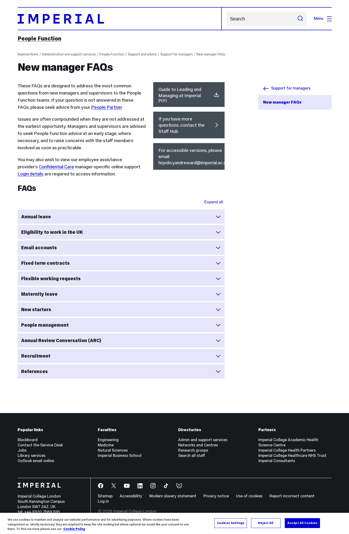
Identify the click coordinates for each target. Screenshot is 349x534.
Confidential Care (56, 167)
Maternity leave (121, 294)
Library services (31, 455)
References (121, 371)
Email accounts (121, 247)
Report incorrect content (292, 496)
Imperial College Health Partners (287, 450)
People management (121, 325)
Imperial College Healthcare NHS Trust (292, 455)
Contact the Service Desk (40, 445)
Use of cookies (249, 496)
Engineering (108, 439)
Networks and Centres (198, 445)
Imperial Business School (120, 455)
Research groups (193, 450)
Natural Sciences (113, 450)
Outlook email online (36, 460)
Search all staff (191, 455)
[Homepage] (120, 18)
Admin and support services (202, 439)
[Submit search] (300, 18)
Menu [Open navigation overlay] (323, 18)
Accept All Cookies (302, 523)
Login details (31, 174)
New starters (121, 309)
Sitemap (105, 496)
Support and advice (142, 54)
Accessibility (131, 496)
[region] (174, 523)
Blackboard (28, 439)
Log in (103, 501)
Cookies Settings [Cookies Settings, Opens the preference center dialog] (230, 523)
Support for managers (176, 54)
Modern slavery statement (172, 496)
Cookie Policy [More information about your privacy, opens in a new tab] (74, 529)
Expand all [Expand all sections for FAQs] (213, 202)
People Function (39, 38)
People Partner (106, 107)
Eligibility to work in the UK (121, 232)
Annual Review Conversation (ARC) (121, 340)
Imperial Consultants (276, 460)
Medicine (106, 445)
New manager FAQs (211, 54)
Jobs (22, 450)
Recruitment (121, 356)
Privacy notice (216, 496)
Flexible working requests (121, 278)
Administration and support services (69, 54)
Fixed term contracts (121, 263)
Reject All (265, 523)
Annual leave (121, 217)
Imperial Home (28, 54)
